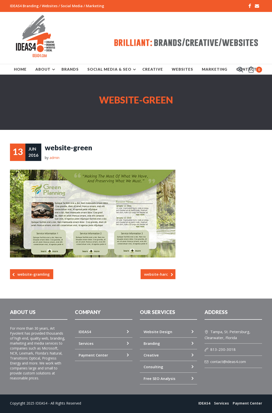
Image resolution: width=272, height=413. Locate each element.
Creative (151, 354)
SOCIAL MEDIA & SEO (109, 69)
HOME (20, 69)
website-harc (156, 273)
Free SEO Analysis (159, 378)
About (43, 69)
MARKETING (214, 69)
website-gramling (33, 273)
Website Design (158, 331)
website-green (68, 147)
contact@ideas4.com (225, 361)
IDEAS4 (85, 331)
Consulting (153, 366)
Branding (152, 343)
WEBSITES (182, 69)
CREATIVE (152, 69)
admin (54, 157)
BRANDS (70, 69)
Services (86, 343)
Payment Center (93, 354)
